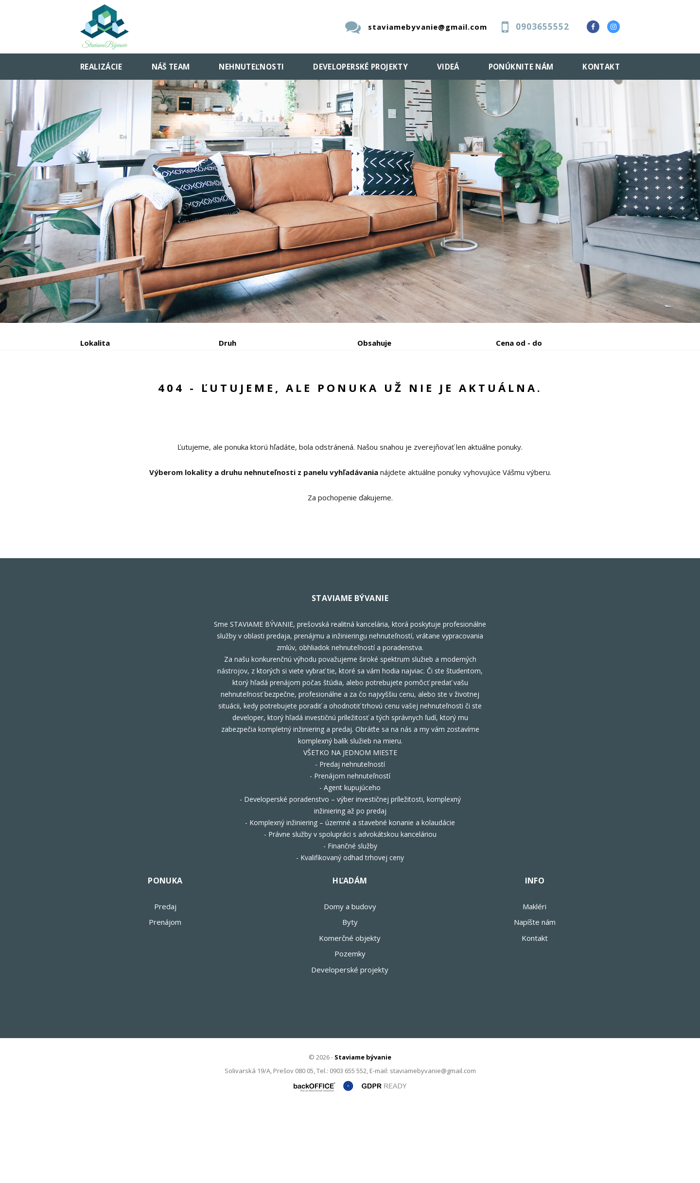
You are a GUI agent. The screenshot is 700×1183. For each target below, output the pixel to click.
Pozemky (350, 1027)
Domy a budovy (350, 980)
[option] (350, 201)
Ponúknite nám (521, 66)
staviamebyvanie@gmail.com (427, 27)
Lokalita (95, 343)
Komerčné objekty (350, 1012)
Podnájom (284, 393)
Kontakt (601, 66)
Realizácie (101, 66)
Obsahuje (374, 343)
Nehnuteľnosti (251, 66)
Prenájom (170, 393)
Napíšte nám (535, 996)
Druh (227, 343)
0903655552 (542, 26)
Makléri (534, 980)
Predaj (110, 393)
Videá (448, 66)
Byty (350, 996)
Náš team (171, 66)
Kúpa (226, 393)
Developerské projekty (360, 66)
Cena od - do (519, 343)
